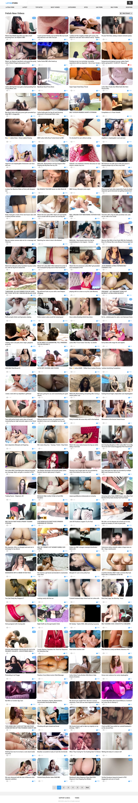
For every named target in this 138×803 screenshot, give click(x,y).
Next (87, 787)
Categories (72, 7)
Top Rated (38, 7)
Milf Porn (114, 7)
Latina (12, 3)
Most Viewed (55, 7)
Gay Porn (99, 7)
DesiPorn (129, 7)
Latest (24, 7)
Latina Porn (10, 7)
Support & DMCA (64, 798)
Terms (77, 798)
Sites (86, 7)
